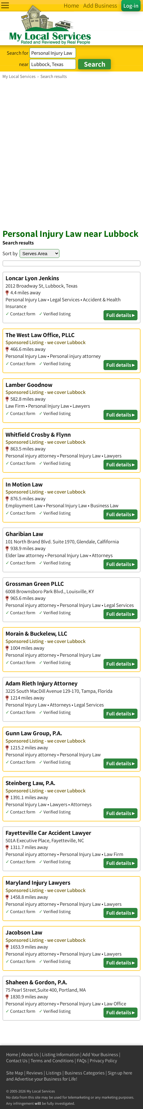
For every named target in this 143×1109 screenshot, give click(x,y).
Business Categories (85, 1073)
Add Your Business (100, 1054)
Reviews (34, 1073)
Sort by (10, 253)
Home (12, 1054)
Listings (54, 1073)
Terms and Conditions (52, 1060)
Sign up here (120, 1073)
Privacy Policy (103, 1060)
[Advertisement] (71, 153)
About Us (30, 1054)
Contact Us (17, 1060)
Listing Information (60, 1054)
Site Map (14, 1073)
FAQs (82, 1060)
